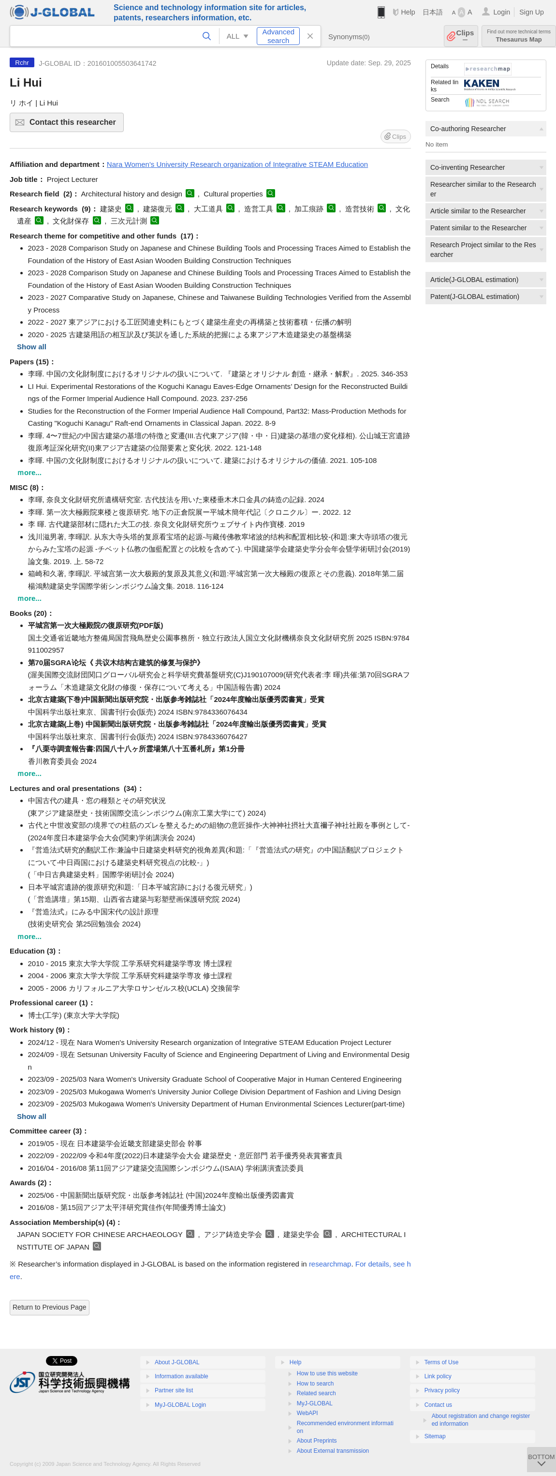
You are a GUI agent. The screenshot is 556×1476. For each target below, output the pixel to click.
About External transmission (333, 1450)
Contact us (438, 1404)
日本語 (433, 12)
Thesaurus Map (519, 36)
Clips (465, 36)
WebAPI (307, 1413)
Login (501, 12)
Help (408, 12)
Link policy (438, 1376)
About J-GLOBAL (177, 1362)
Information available (181, 1376)
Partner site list (174, 1390)
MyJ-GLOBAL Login (180, 1404)
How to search (315, 1383)
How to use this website (327, 1373)
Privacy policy (442, 1390)
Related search (316, 1393)
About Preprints (317, 1440)
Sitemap (435, 1436)
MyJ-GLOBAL (315, 1403)
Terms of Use (441, 1362)
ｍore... (29, 472)
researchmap (330, 1264)
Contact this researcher (75, 125)
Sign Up (531, 12)
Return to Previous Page (50, 1307)
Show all (31, 347)
